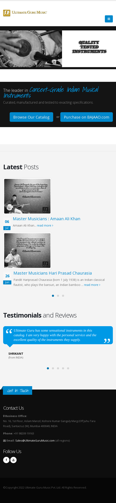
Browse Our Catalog (31, 117)
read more (45, 225)
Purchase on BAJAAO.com (86, 117)
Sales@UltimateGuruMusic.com (35, 440)
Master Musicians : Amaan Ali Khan (46, 219)
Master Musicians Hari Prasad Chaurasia (52, 273)
